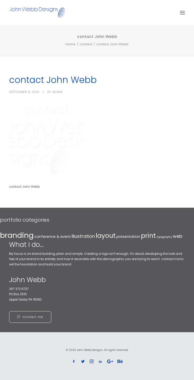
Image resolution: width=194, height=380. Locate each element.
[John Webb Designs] (37, 12)
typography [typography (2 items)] (164, 237)
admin (57, 92)
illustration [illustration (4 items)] (83, 236)
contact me (30, 317)
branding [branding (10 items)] (17, 235)
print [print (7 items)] (148, 235)
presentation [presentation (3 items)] (128, 236)
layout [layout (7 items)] (106, 235)
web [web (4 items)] (177, 236)
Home (70, 44)
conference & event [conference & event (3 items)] (52, 236)
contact (86, 44)
